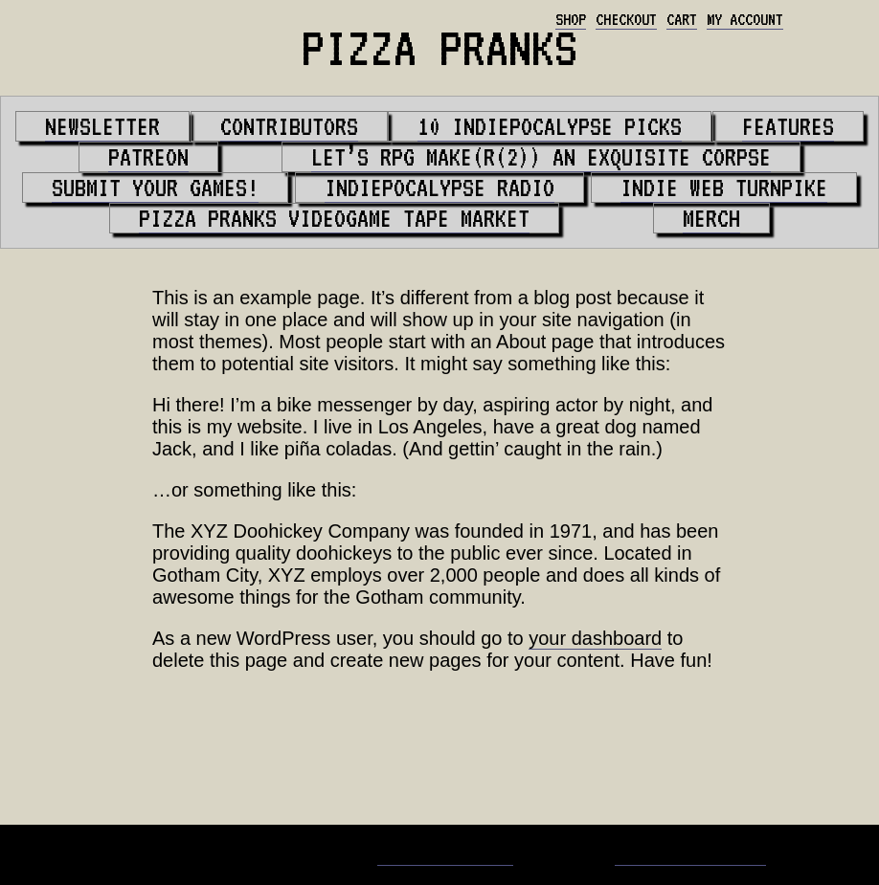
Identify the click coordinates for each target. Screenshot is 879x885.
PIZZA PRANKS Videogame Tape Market (334, 218)
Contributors (289, 126)
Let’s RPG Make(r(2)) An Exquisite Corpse (541, 157)
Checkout (626, 19)
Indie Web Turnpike (723, 187)
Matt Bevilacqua (445, 854)
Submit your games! (155, 187)
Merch (711, 218)
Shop (570, 19)
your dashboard (595, 638)
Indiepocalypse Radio (439, 187)
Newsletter (102, 126)
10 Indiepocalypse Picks (549, 126)
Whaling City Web (691, 854)
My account (745, 19)
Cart (681, 19)
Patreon (148, 157)
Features (788, 126)
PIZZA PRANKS (439, 48)
